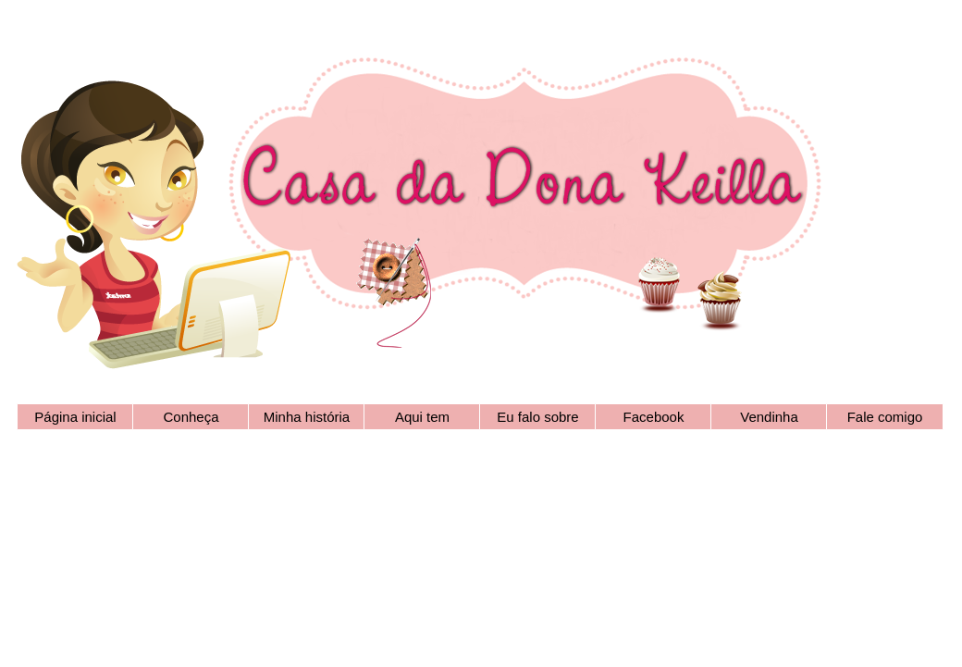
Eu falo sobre (537, 417)
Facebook (653, 417)
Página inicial (75, 417)
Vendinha (769, 417)
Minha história (307, 417)
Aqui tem (422, 417)
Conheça (190, 417)
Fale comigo (885, 417)
